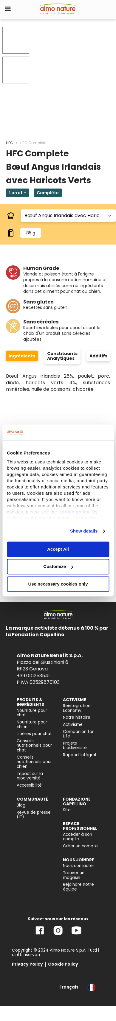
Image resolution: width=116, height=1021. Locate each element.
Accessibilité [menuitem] (29, 785)
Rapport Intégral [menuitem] (79, 755)
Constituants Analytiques (62, 356)
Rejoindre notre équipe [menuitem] (78, 887)
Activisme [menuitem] (73, 724)
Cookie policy (73, 511)
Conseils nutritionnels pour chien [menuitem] (34, 761)
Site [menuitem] (67, 810)
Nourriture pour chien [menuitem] (32, 724)
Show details (84, 530)
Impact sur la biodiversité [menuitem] (30, 776)
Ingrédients (22, 356)
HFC (9, 142)
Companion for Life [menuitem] (78, 734)
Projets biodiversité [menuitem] (75, 745)
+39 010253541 (33, 675)
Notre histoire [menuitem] (76, 717)
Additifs (98, 356)
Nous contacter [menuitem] (78, 866)
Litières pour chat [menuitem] (34, 734)
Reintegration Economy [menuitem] (76, 708)
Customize (58, 566)
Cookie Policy (63, 964)
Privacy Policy (27, 964)
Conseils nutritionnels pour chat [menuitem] (34, 745)
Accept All (58, 549)
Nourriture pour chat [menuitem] (32, 713)
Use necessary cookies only (58, 583)
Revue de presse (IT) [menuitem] (34, 815)
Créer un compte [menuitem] (80, 846)
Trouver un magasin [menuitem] (73, 875)
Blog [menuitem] (21, 805)
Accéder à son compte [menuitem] (77, 837)
